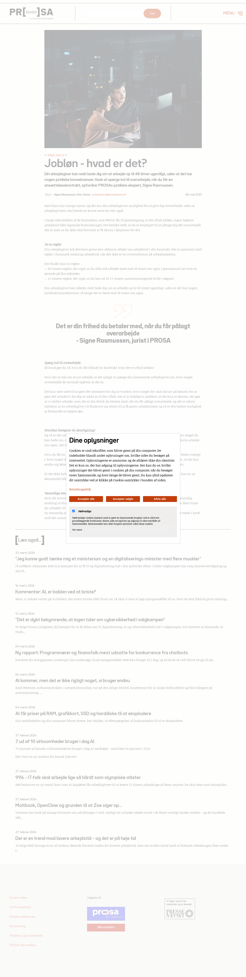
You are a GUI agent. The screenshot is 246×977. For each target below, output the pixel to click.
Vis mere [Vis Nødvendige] (77, 529)
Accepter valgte (123, 498)
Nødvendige (81, 511)
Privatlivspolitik (80, 489)
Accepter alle (86, 498)
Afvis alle (160, 498)
